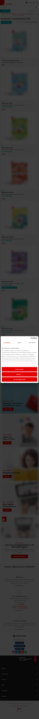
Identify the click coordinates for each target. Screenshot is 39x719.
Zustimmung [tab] (7, 342)
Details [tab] (19, 342)
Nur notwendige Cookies (19, 379)
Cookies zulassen (19, 369)
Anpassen (19, 374)
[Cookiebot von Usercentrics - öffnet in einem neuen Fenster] (30, 338)
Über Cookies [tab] (32, 342)
